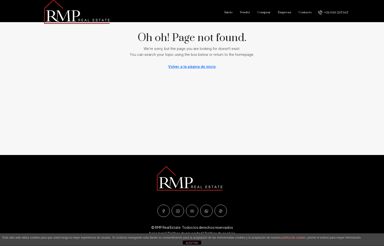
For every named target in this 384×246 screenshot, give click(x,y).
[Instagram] (178, 211)
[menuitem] (333, 12)
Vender (245, 12)
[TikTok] (221, 211)
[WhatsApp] (206, 211)
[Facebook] (163, 211)
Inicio (228, 12)
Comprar (263, 12)
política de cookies (294, 237)
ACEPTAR (192, 242)
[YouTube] (192, 211)
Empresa (284, 12)
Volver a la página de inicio (192, 66)
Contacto (305, 12)
